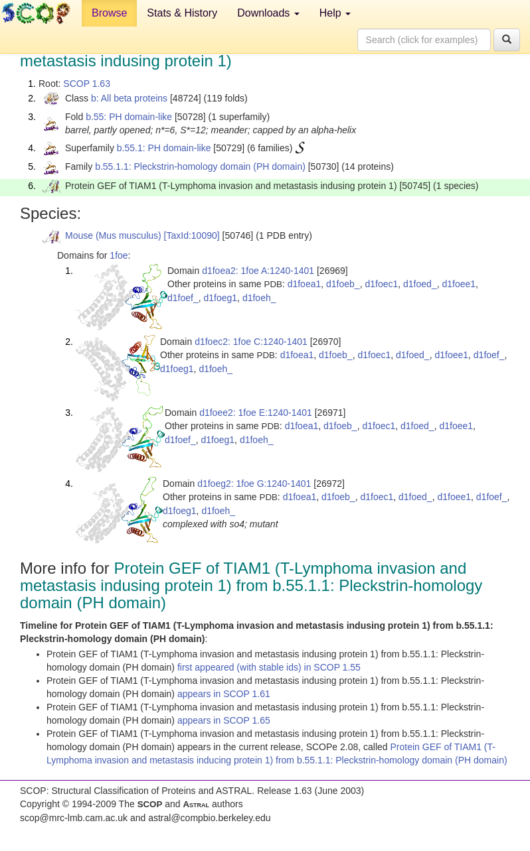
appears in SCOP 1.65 (223, 720)
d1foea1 (304, 284)
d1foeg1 (221, 298)
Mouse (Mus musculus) (113, 235)
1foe (119, 255)
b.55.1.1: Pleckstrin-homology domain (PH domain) (200, 166)
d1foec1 (381, 284)
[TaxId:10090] (192, 235)
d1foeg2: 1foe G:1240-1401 (254, 483)
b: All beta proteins (129, 98)
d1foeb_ (343, 284)
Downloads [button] (268, 13)
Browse (109, 13)
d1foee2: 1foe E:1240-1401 (255, 412)
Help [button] (335, 13)
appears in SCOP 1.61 (223, 693)
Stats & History (182, 13)
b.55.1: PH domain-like (164, 148)
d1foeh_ (259, 298)
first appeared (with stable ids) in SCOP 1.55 (269, 667)
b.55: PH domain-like (129, 116)
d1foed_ (420, 284)
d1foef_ (183, 298)
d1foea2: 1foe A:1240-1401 (258, 270)
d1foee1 (459, 284)
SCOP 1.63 (86, 83)
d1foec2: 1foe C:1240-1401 (251, 341)
